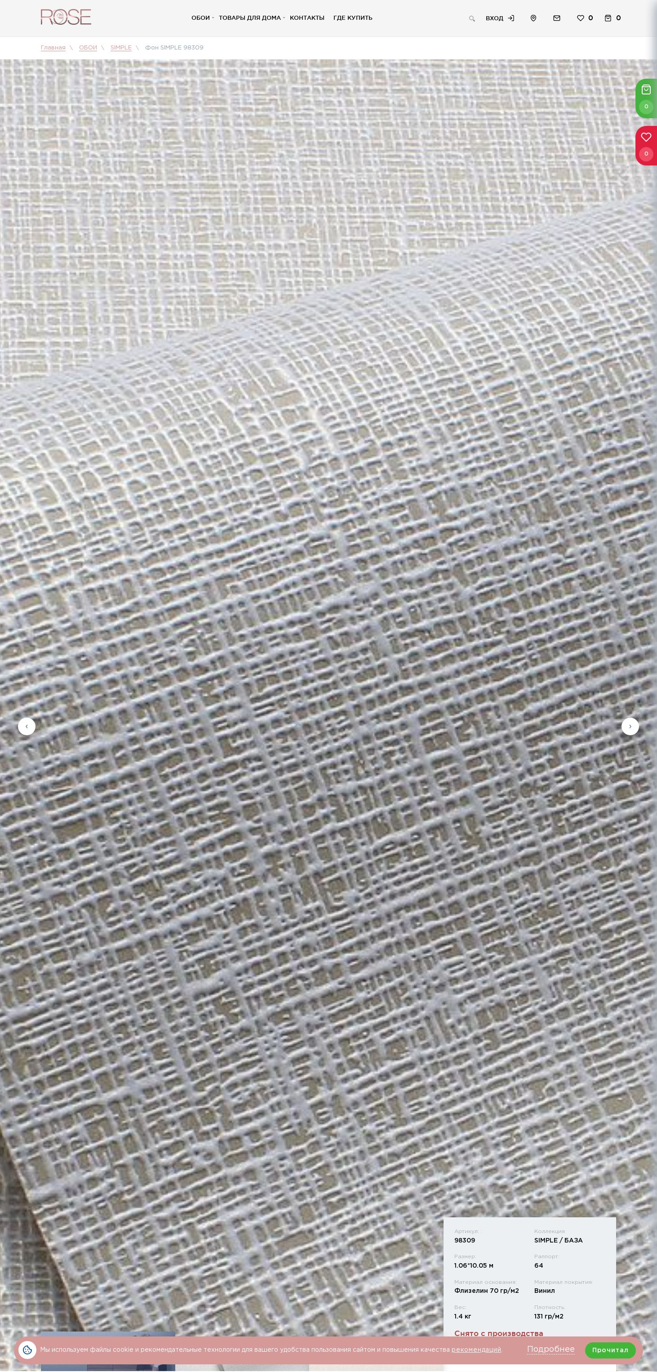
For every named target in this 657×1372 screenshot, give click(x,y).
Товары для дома (250, 19)
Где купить (353, 19)
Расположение (533, 19)
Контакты (307, 19)
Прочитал (610, 1350)
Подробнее (551, 1349)
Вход (494, 19)
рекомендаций (477, 1350)
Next (630, 728)
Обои (200, 19)
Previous (27, 728)
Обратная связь (556, 19)
